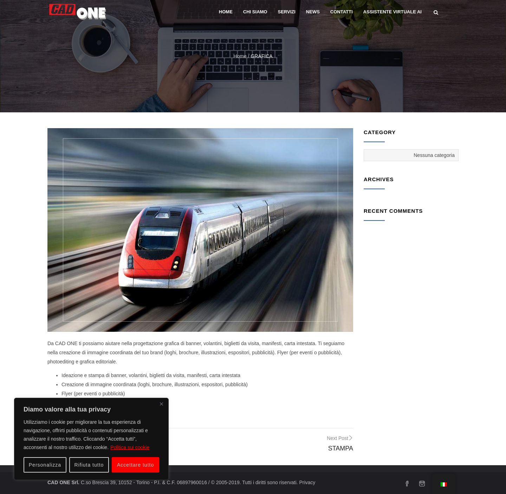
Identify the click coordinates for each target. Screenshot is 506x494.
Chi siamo (255, 11)
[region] (91, 439)
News (313, 11)
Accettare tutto (135, 465)
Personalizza (45, 465)
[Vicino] (161, 404)
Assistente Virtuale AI (392, 11)
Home (226, 11)
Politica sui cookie (129, 447)
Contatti (341, 11)
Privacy (307, 482)
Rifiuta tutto (89, 465)
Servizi (286, 11)
